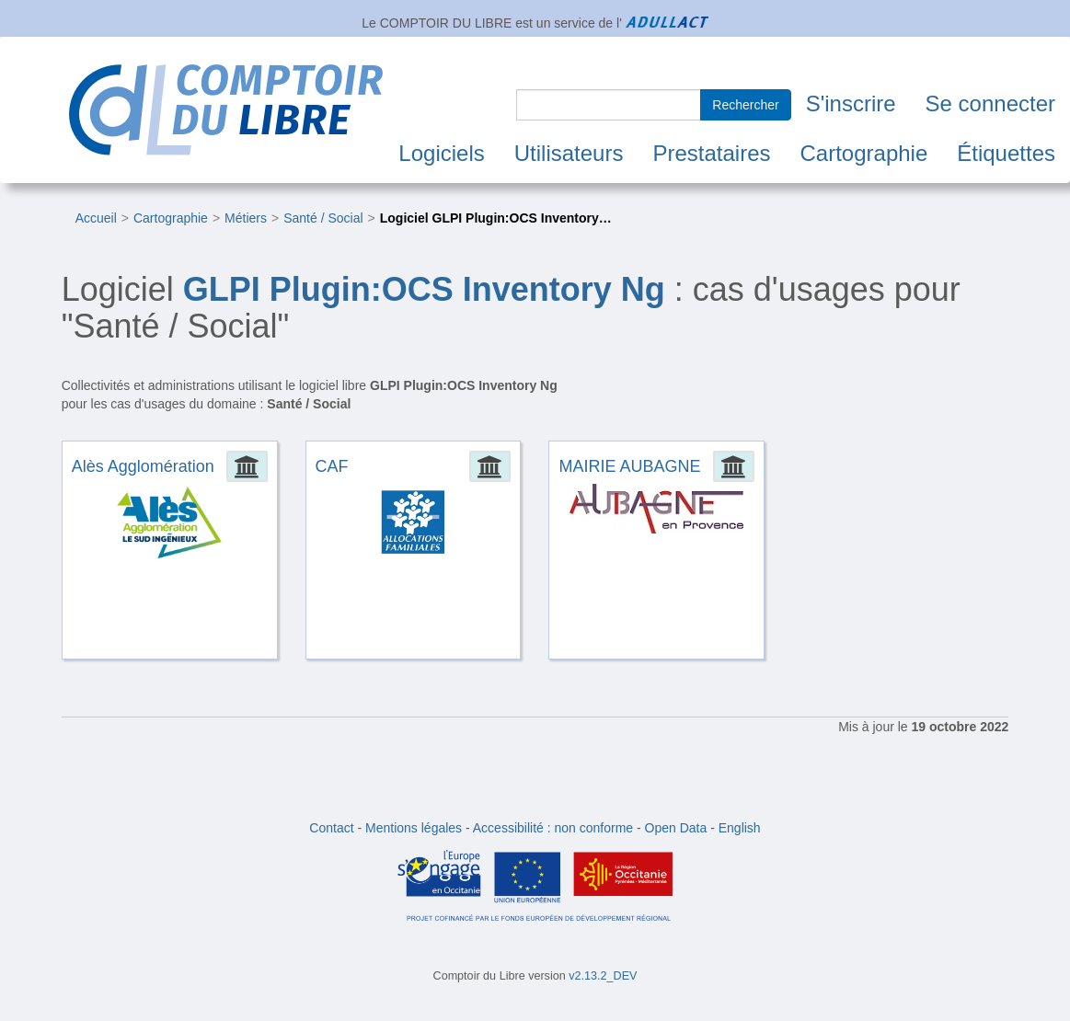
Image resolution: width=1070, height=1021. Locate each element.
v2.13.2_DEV (603, 975)
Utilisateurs (569, 153)
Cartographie (864, 153)
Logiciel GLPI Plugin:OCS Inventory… (496, 218)
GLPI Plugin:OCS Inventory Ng (424, 289)
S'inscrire (851, 103)
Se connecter (990, 103)
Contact (331, 827)
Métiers (245, 218)
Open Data (676, 827)
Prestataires (711, 153)
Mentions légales (413, 827)
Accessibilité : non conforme (553, 827)
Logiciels (441, 153)
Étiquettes (1006, 153)
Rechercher (745, 105)
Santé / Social (322, 218)
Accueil (96, 218)
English (740, 827)
